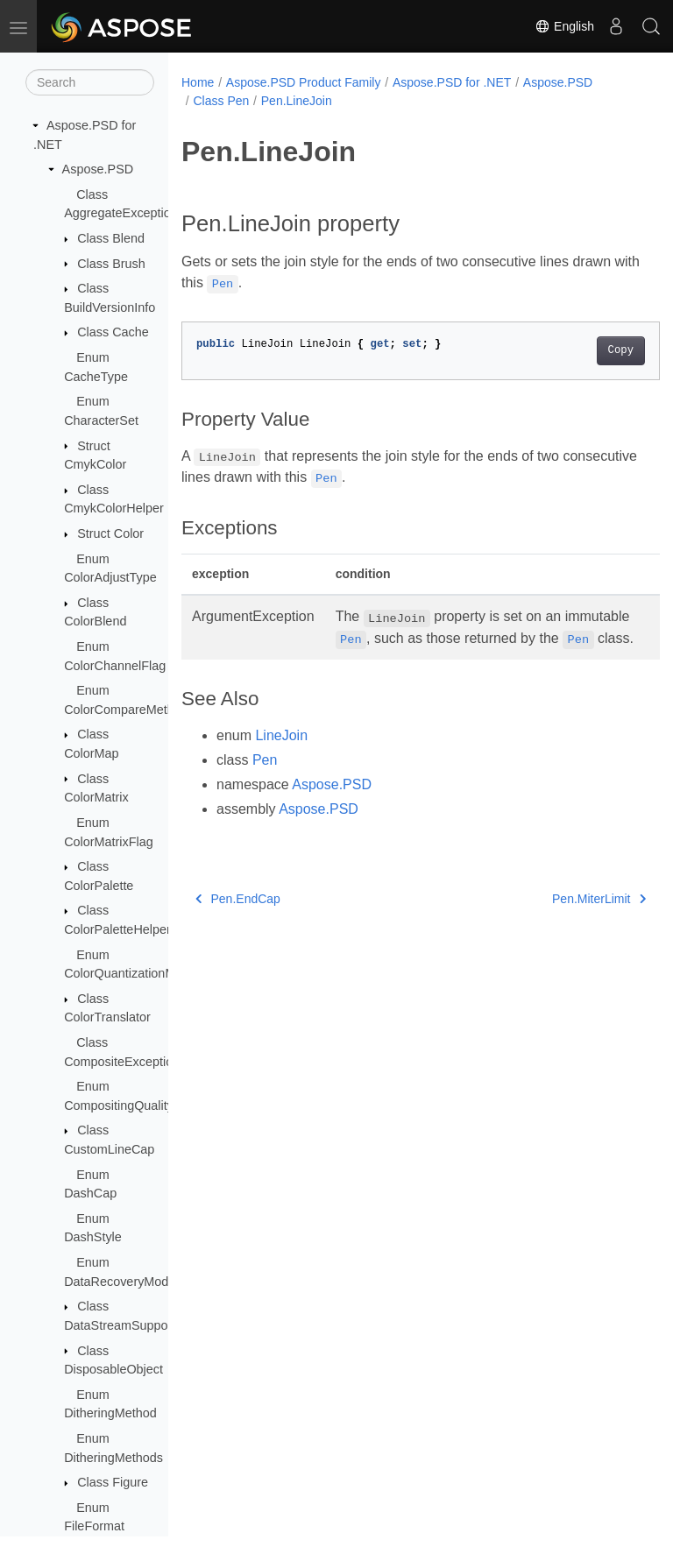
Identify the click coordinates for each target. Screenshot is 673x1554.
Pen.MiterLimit (565, 920)
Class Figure (112, 1482)
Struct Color (110, 533)
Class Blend (111, 238)
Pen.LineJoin (296, 101)
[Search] (89, 82)
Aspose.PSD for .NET (452, 82)
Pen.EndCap (237, 920)
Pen (264, 780)
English (564, 26)
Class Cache (113, 332)
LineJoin (281, 756)
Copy (586, 350)
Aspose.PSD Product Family (303, 82)
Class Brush (111, 264)
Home (197, 82)
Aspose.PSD (98, 169)
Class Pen (221, 101)
